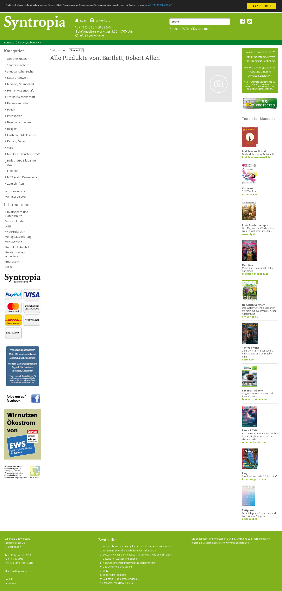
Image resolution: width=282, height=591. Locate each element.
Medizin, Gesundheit (20, 84)
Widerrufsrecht (15, 231)
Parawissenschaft (19, 103)
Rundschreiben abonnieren (15, 254)
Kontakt (9, 579)
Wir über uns (13, 242)
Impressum (13, 261)
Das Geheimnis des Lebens (117, 566)
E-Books (12, 171)
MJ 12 (106, 570)
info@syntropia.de (92, 35)
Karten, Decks (16, 141)
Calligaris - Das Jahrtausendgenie (121, 579)
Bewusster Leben (19, 122)
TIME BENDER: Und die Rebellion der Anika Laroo (129, 550)
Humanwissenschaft (20, 90)
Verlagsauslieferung (18, 236)
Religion (12, 128)
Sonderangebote (18, 65)
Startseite (9, 42)
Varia (10, 147)
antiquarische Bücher (21, 71)
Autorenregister (16, 191)
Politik (11, 109)
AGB (8, 226)
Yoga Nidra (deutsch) (114, 574)
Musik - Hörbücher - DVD (23, 154)
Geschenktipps (17, 58)
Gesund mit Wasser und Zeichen (120, 558)
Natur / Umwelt (17, 77)
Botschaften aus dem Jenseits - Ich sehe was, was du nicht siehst (137, 554)
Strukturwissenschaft (21, 97)
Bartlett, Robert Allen (29, 42)
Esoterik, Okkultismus (21, 135)
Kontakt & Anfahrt (17, 247)
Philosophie (14, 116)
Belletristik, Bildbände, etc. (22, 162)
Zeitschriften (15, 183)
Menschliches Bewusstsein (118, 583)
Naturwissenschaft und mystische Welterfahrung (129, 562)
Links (8, 267)
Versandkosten (15, 221)
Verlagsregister (15, 196)
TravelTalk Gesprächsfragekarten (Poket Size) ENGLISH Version (137, 546)
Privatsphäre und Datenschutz (16, 214)
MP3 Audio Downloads (22, 177)
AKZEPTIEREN (262, 6)
